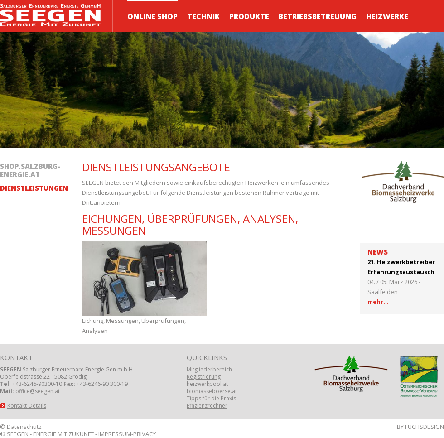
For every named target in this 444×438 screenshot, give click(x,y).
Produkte (249, 16)
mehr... (378, 302)
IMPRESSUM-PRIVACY (127, 434)
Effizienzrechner (207, 405)
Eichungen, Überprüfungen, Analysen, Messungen (190, 224)
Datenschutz (24, 427)
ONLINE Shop (152, 16)
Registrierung (204, 376)
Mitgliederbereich (209, 369)
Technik (203, 16)
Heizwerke (387, 16)
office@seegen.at (37, 391)
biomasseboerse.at (212, 391)
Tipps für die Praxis (211, 398)
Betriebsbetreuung (318, 16)
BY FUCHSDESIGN (420, 427)
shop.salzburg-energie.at (30, 170)
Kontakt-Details (26, 405)
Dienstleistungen (34, 188)
